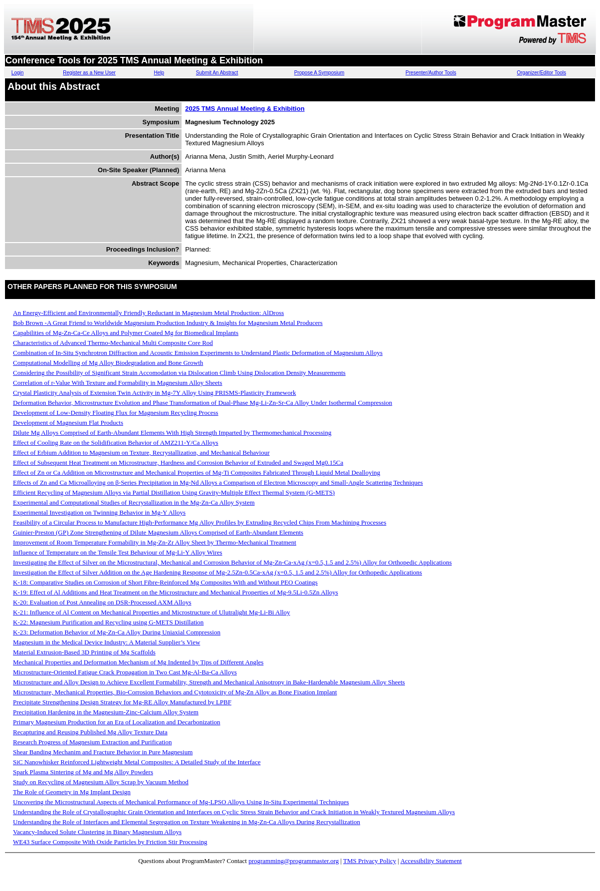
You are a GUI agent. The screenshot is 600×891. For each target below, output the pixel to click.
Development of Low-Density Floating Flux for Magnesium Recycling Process (115, 412)
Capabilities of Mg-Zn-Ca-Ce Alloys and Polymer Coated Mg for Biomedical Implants (125, 332)
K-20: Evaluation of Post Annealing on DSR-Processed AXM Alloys (102, 602)
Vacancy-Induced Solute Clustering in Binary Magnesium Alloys (97, 832)
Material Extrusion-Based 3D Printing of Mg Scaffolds (84, 652)
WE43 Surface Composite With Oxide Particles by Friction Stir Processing (110, 842)
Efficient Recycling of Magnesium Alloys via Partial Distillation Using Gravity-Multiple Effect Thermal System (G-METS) (174, 492)
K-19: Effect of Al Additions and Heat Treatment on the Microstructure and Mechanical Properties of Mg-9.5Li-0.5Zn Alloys (175, 592)
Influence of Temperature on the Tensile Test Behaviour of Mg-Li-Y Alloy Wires (117, 552)
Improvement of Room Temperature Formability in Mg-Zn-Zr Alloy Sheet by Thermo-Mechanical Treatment (154, 542)
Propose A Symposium (319, 72)
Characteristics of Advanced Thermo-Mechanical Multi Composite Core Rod (113, 342)
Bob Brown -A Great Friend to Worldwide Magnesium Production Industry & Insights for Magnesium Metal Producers (168, 322)
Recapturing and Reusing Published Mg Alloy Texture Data (90, 732)
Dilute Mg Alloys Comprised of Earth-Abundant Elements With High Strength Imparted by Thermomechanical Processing (172, 432)
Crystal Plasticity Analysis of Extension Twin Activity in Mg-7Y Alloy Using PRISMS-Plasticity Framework (154, 392)
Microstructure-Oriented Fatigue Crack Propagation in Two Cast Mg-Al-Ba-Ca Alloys (125, 672)
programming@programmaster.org (293, 861)
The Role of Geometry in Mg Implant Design (72, 792)
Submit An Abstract (217, 72)
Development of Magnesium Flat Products (68, 422)
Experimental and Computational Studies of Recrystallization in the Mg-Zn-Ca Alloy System (134, 502)
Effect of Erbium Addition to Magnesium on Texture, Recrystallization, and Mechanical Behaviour (141, 452)
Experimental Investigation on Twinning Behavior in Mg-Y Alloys (99, 512)
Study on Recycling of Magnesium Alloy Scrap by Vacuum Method (101, 782)
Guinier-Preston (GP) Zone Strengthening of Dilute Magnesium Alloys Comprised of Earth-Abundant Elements (158, 532)
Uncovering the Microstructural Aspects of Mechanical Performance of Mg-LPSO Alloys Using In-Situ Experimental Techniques (181, 802)
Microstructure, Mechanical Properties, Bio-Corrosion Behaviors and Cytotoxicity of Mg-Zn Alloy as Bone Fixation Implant (175, 692)
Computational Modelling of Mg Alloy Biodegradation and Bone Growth (108, 362)
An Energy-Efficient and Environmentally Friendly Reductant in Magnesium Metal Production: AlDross (148, 312)
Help (159, 72)
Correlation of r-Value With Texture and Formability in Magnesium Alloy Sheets (117, 382)
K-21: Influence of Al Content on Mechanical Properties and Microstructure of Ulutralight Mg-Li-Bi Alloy (151, 612)
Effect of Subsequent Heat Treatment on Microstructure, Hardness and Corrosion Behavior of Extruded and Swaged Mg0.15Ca (178, 462)
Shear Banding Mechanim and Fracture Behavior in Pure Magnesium (103, 752)
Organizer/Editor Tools (541, 72)
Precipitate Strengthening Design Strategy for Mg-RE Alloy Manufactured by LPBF (122, 702)
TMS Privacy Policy (369, 861)
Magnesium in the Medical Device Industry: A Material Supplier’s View (106, 642)
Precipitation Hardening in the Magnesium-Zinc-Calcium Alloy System (106, 712)
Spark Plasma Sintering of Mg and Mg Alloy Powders (83, 772)
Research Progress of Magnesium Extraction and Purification (92, 742)
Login (17, 72)
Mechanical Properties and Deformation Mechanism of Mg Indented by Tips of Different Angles (138, 662)
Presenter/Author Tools (430, 72)
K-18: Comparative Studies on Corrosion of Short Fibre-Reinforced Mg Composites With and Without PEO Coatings (165, 582)
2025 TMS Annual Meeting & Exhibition (244, 108)
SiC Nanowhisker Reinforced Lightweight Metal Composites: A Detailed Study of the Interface (136, 762)
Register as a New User (89, 72)
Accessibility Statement (431, 861)
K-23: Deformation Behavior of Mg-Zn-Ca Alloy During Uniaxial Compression (116, 632)
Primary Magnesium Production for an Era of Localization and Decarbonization (116, 722)
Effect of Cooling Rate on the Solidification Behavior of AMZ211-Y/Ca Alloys (115, 442)
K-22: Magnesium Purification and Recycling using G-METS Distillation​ (108, 622)
